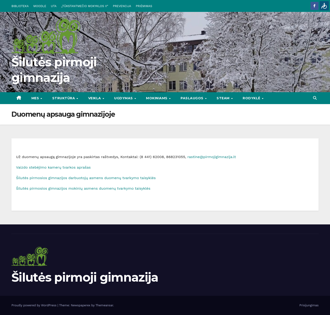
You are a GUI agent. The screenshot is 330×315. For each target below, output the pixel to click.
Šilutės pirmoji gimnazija (84, 277)
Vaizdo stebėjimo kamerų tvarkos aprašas (53, 167)
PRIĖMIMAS (144, 6)
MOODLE (39, 6)
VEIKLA (95, 98)
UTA (53, 6)
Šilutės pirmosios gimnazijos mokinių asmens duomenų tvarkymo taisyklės (83, 188)
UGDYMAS (124, 98)
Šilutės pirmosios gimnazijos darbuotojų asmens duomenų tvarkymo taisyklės (86, 178)
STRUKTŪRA (64, 98)
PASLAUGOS (192, 98)
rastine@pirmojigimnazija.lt (211, 157)
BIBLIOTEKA (20, 6)
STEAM (224, 98)
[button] (315, 98)
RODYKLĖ (252, 98)
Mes (35, 98)
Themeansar (104, 305)
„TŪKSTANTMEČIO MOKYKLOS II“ (84, 6)
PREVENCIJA (122, 6)
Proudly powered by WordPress (34, 305)
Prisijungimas (309, 305)
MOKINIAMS (157, 98)
